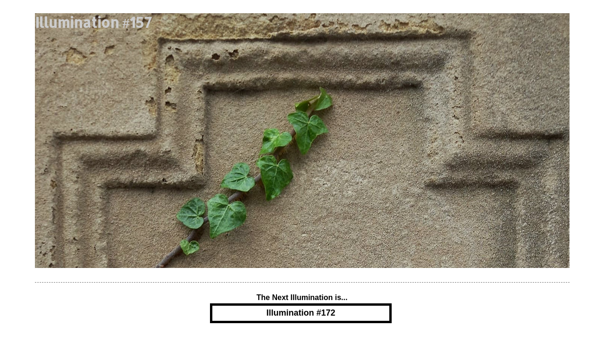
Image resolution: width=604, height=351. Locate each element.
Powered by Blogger (302, 343)
